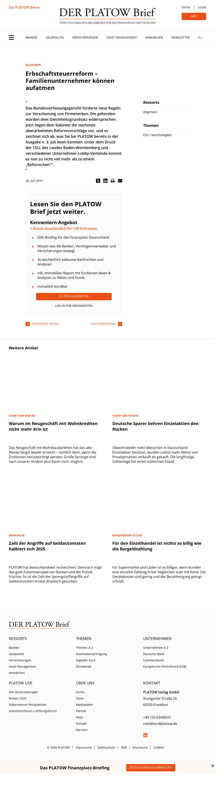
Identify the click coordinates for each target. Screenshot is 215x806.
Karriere (82, 730)
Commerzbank (153, 660)
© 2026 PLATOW (58, 747)
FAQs (79, 717)
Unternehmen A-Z (155, 648)
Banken (31, 37)
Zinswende (83, 666)
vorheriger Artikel (45, 324)
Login (202, 7)
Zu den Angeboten (74, 296)
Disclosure (140, 747)
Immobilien (154, 37)
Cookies (158, 747)
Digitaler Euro (85, 660)
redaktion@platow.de (160, 723)
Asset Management (121, 37)
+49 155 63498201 (157, 717)
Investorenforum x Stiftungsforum (33, 711)
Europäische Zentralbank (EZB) (164, 666)
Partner (81, 711)
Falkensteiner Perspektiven (28, 705)
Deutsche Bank (153, 654)
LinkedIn (145, 735)
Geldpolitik (55, 37)
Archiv (80, 692)
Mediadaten (84, 705)
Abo (194, 16)
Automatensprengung (91, 654)
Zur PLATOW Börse (24, 7)
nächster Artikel (103, 324)
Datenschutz (106, 747)
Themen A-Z (84, 648)
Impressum (84, 747)
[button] (98, 181)
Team (80, 698)
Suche (186, 7)
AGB (124, 747)
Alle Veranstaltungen (23, 692)
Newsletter (180, 37)
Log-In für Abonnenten (74, 306)
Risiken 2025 (17, 698)
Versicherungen (85, 37)
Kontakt (81, 723)
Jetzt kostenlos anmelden (151, 767)
